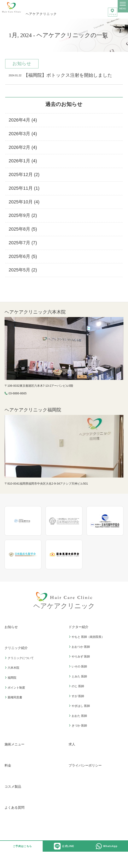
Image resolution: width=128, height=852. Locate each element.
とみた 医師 (78, 676)
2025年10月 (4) (24, 201)
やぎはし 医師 (80, 705)
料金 (8, 765)
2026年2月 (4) (23, 147)
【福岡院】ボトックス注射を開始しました (60, 75)
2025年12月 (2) (24, 174)
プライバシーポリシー (85, 765)
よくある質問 (14, 807)
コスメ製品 (13, 786)
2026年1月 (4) (23, 160)
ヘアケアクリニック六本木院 (35, 312)
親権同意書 (14, 697)
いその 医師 (78, 666)
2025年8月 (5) (23, 229)
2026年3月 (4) (23, 133)
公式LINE (64, 846)
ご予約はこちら (22, 846)
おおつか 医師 (80, 646)
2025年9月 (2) (23, 215)
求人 (72, 744)
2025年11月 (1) (24, 188)
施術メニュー (14, 744)
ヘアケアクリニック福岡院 (33, 409)
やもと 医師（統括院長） (87, 636)
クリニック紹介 (16, 648)
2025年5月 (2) (23, 269)
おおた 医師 (78, 715)
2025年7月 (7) (23, 242)
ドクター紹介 (78, 627)
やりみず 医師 (80, 656)
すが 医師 (77, 696)
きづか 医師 (78, 725)
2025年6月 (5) (23, 256)
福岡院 (11, 677)
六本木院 (12, 667)
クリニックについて (20, 658)
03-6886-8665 (17, 393)
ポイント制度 (15, 687)
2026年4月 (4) (23, 120)
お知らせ (11, 627)
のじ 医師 (77, 686)
